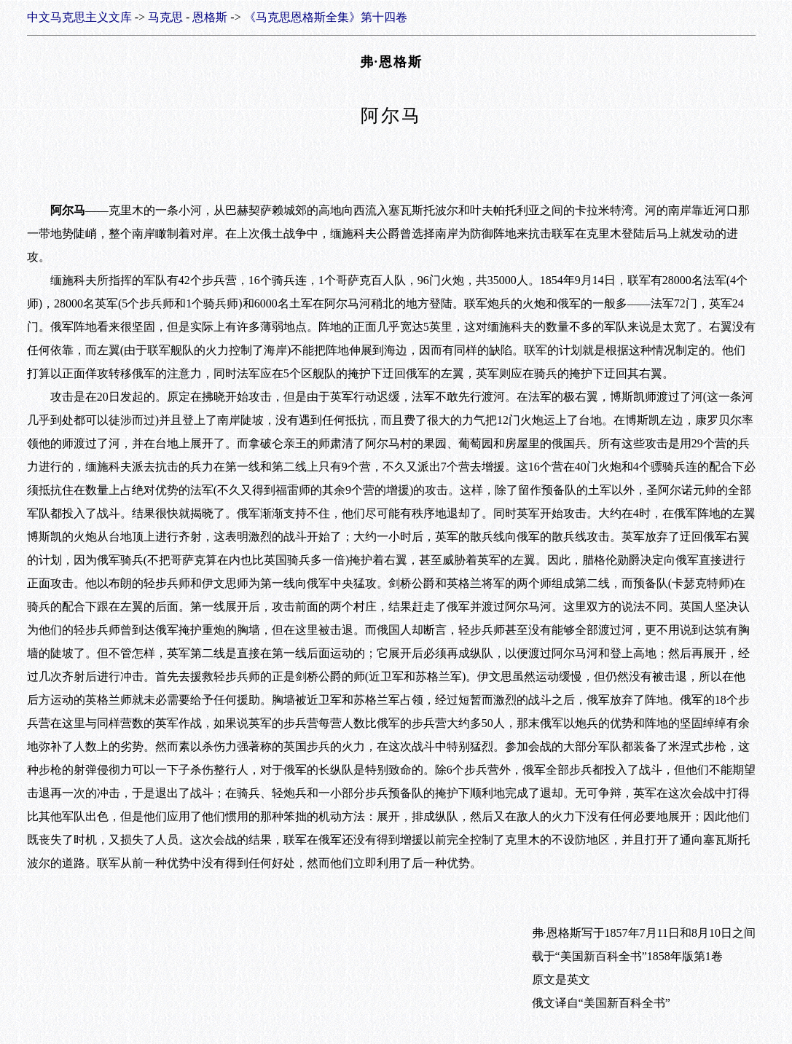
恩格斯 (209, 17)
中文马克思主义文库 (79, 17)
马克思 (165, 17)
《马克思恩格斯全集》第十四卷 (325, 17)
